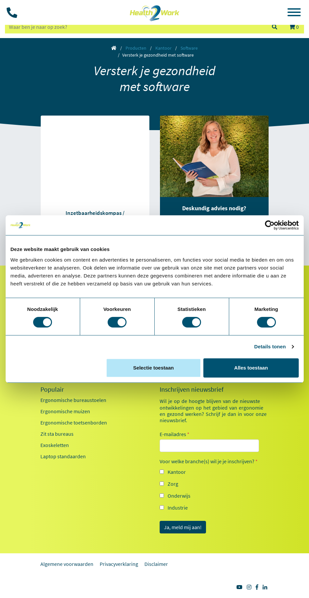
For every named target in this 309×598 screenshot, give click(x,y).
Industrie (178, 507)
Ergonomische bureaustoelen (73, 400)
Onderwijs (179, 495)
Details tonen (270, 346)
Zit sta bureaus (57, 433)
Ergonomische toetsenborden (73, 422)
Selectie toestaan (153, 368)
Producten (136, 48)
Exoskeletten (54, 445)
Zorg (173, 483)
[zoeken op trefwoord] (135, 26)
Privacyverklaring (119, 564)
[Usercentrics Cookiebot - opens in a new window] (270, 225)
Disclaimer (156, 564)
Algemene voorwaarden (66, 564)
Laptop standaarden (63, 456)
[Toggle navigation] (294, 13)
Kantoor (163, 48)
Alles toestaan (251, 368)
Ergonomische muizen (65, 411)
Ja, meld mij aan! (183, 527)
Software (189, 48)
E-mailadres (174, 434)
